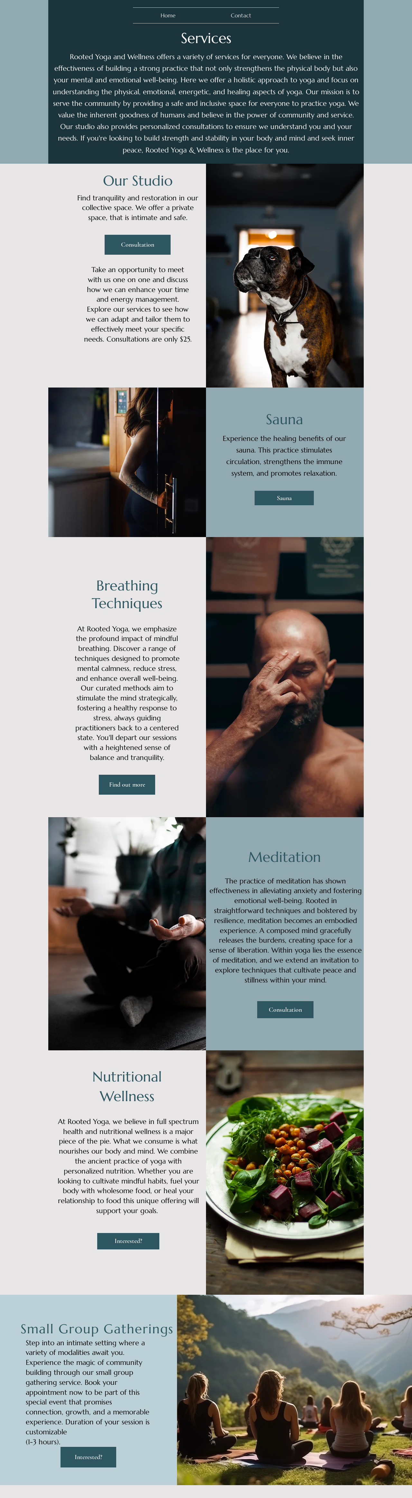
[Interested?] (128, 1241)
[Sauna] (284, 498)
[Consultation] (138, 245)
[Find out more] (127, 785)
